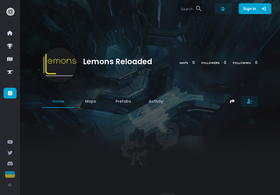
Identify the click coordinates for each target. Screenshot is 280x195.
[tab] (58, 101)
